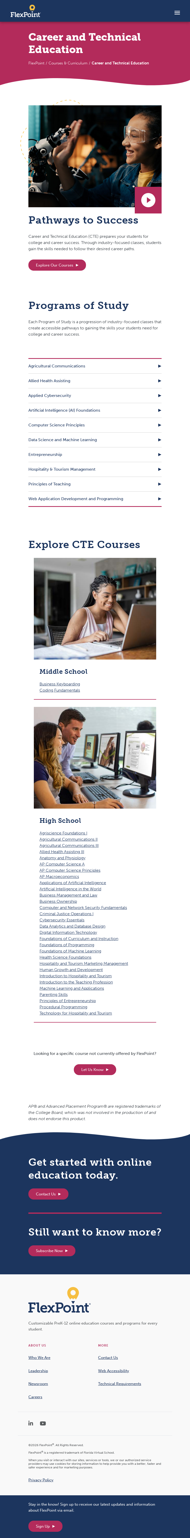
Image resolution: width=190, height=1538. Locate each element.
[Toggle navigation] (177, 12)
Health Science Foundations (65, 957)
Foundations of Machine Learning (70, 951)
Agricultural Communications (56, 366)
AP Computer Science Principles (69, 870)
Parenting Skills (53, 994)
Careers (35, 1397)
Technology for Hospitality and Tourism (75, 1013)
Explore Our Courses (54, 265)
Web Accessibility (113, 1371)
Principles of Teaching (49, 484)
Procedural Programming (63, 1006)
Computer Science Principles (56, 425)
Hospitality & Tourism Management (62, 469)
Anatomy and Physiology (62, 857)
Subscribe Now (49, 1250)
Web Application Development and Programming (75, 498)
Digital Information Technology (68, 932)
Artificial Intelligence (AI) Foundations (64, 410)
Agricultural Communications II (68, 839)
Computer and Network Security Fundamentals (83, 907)
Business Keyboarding (59, 684)
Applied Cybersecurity (49, 395)
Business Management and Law (68, 895)
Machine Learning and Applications (71, 988)
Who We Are (39, 1357)
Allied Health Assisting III (61, 851)
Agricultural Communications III (69, 845)
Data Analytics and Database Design (72, 926)
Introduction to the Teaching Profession (76, 982)
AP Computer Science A (62, 864)
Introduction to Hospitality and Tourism (75, 975)
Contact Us (46, 1194)
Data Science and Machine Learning (62, 439)
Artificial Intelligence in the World (70, 888)
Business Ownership (58, 901)
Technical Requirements (119, 1383)
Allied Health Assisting (49, 380)
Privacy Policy (40, 1480)
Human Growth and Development (71, 969)
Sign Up (43, 1526)
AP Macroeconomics (59, 876)
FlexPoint (36, 63)
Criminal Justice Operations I (66, 913)
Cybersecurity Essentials (61, 920)
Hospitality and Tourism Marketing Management (83, 963)
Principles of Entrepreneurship (67, 1000)
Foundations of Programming (66, 944)
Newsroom (38, 1383)
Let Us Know (92, 1069)
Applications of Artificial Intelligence (72, 882)
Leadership (38, 1371)
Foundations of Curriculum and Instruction (78, 938)
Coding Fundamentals (59, 690)
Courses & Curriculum (68, 63)
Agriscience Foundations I (63, 833)
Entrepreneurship (45, 454)
